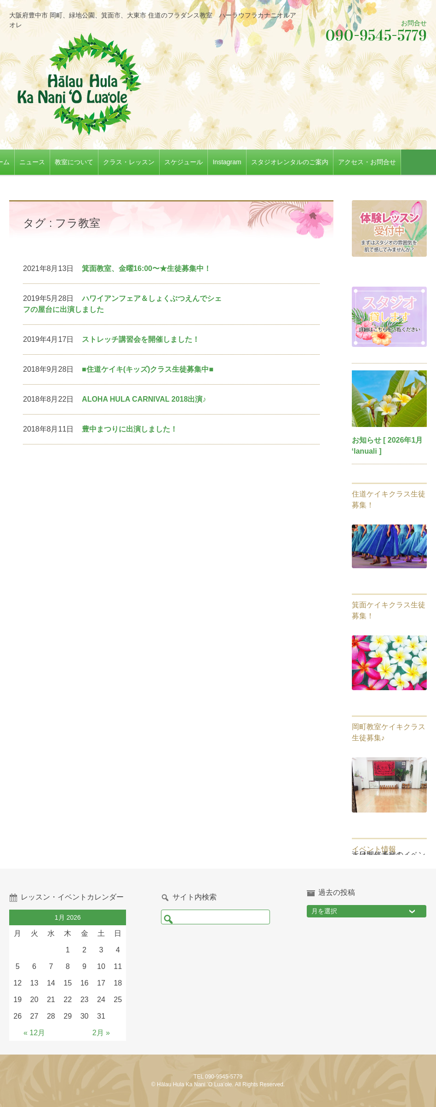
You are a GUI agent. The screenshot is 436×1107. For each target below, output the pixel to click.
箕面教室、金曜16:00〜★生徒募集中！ (146, 268)
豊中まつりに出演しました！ (130, 429)
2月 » (101, 1033)
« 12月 (34, 1033)
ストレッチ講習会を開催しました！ (141, 339)
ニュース (56, 162)
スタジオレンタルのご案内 (313, 162)
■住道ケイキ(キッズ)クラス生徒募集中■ (147, 369)
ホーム (24, 162)
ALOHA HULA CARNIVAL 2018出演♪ (144, 399)
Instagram (250, 162)
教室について (98, 162)
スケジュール (207, 162)
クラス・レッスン (152, 162)
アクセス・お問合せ (390, 162)
